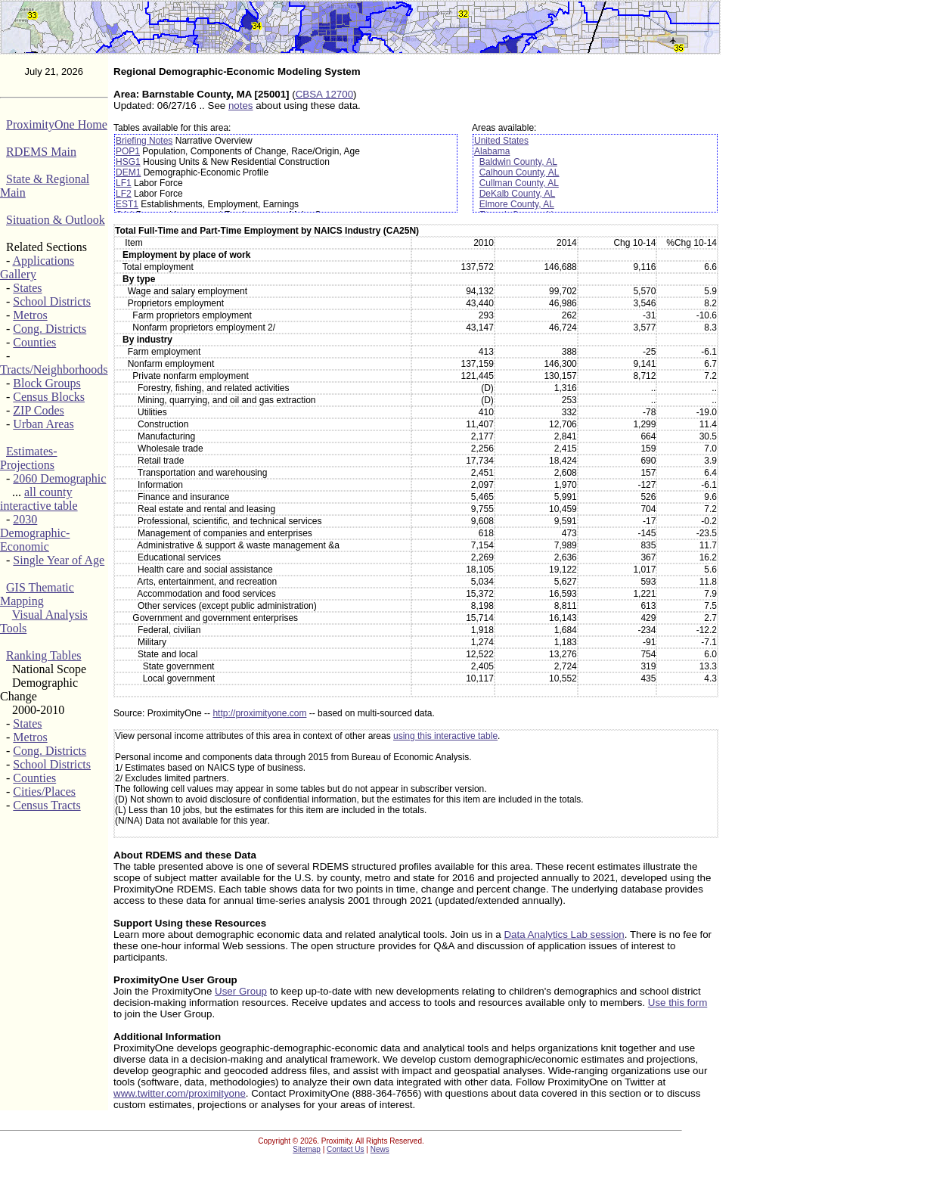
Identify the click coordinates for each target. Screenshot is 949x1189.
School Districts (52, 301)
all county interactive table (39, 499)
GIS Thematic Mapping (37, 594)
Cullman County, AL (519, 183)
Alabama (492, 151)
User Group (241, 991)
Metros (30, 315)
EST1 (127, 204)
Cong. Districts (49, 328)
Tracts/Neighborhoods (54, 369)
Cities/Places (44, 791)
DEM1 (128, 172)
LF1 (124, 183)
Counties (34, 342)
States (27, 287)
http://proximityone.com (259, 713)
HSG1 (128, 162)
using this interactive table (445, 736)
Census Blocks (49, 396)
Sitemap (307, 1149)
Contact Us (345, 1149)
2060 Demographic (59, 478)
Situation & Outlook (55, 219)
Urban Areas (43, 424)
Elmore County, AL (516, 204)
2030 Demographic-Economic (35, 533)
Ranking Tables (43, 655)
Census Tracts (46, 805)
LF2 (124, 193)
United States (501, 140)
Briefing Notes (144, 140)
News (380, 1149)
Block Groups (46, 383)
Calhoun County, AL (519, 172)
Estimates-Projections (28, 458)
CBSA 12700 (324, 94)
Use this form (678, 1002)
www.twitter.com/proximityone (179, 1093)
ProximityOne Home (56, 124)
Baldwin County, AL (518, 162)
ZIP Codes (38, 410)
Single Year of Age (58, 560)
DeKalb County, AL (517, 193)
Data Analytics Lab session (564, 934)
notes (240, 105)
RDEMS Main (41, 151)
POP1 (128, 151)
